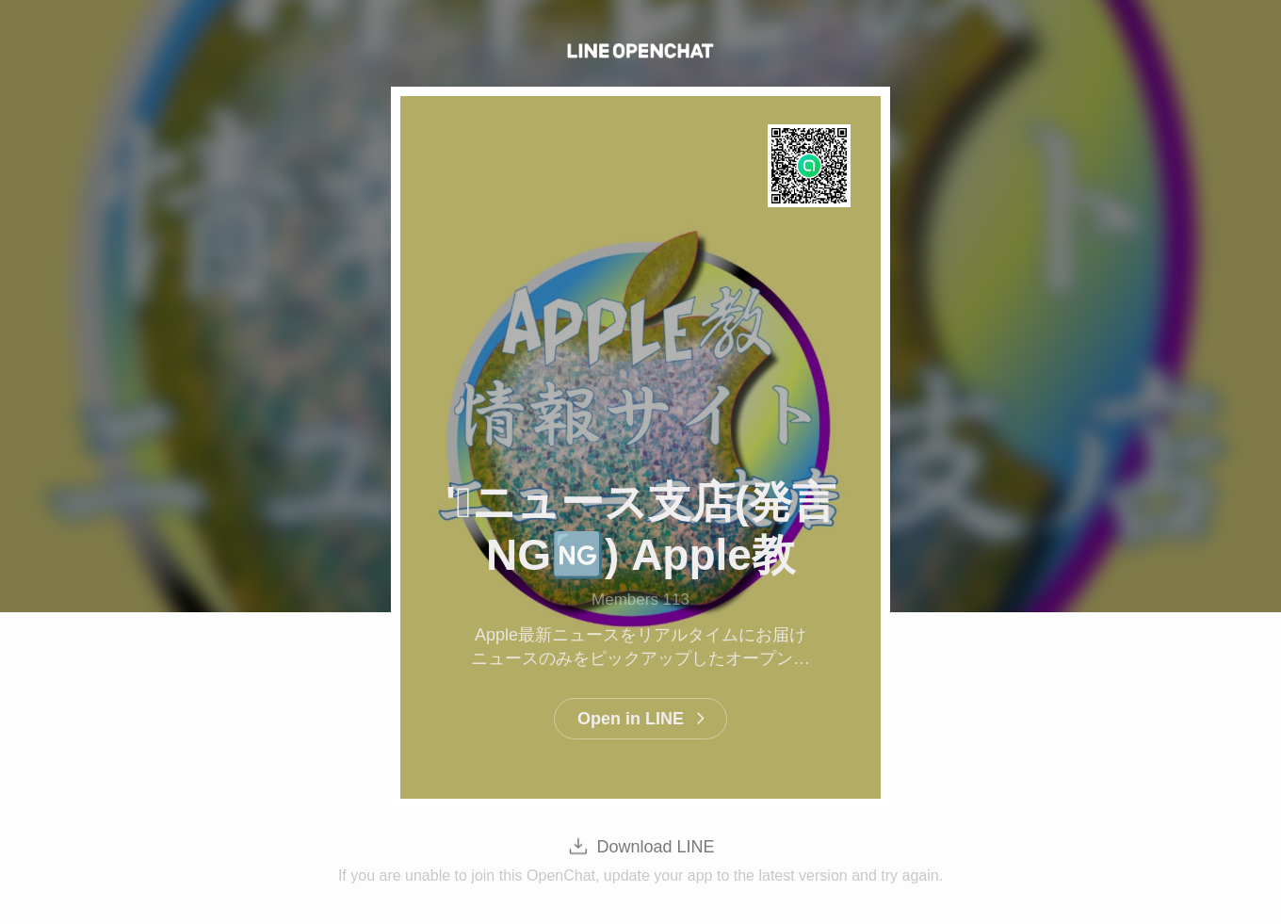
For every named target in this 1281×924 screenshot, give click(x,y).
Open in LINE (630, 718)
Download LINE (655, 846)
